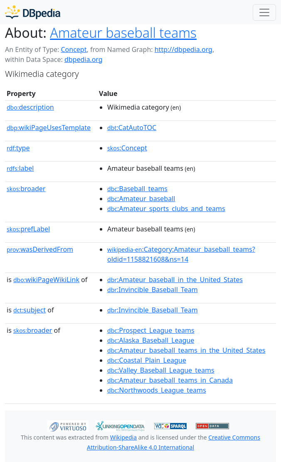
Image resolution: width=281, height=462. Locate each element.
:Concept (127, 147)
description (30, 107)
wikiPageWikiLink (46, 279)
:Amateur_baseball (141, 198)
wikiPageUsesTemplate (49, 127)
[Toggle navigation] (264, 12)
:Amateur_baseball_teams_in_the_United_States (186, 350)
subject (29, 310)
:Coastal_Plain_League (146, 360)
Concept (73, 49)
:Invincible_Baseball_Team (152, 289)
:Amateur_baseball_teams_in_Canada (170, 380)
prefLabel (28, 228)
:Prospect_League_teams (151, 330)
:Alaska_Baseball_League (150, 340)
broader (26, 188)
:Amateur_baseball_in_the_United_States (175, 279)
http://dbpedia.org (183, 49)
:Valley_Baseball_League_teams (160, 370)
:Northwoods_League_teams (156, 390)
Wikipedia (123, 437)
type (18, 147)
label (20, 168)
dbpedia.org (83, 59)
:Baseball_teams (137, 188)
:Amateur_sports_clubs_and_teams (166, 208)
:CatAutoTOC (131, 127)
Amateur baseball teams (123, 33)
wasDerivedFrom (40, 249)
